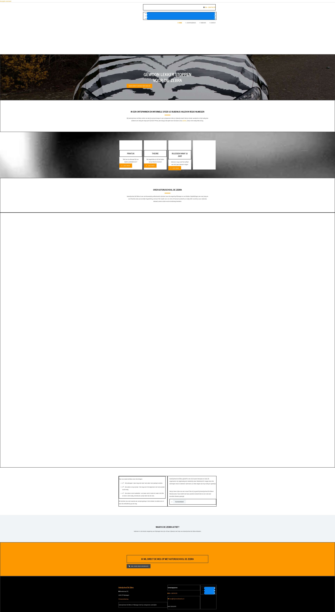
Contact (212, 23)
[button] (139, 86)
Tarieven (202, 23)
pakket (184, 120)
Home (179, 23)
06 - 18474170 (210, 7)
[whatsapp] (214, 18)
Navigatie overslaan (5, 1)
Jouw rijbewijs (190, 23)
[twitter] (214, 16)
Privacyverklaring (123, 599)
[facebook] (214, 13)
